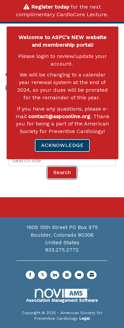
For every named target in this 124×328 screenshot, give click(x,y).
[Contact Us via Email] (92, 275)
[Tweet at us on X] (42, 275)
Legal (84, 318)
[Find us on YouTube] (79, 275)
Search (62, 172)
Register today (50, 7)
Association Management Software (62, 296)
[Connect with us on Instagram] (66, 275)
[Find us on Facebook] (30, 275)
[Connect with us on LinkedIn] (54, 275)
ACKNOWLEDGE (62, 145)
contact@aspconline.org (59, 116)
